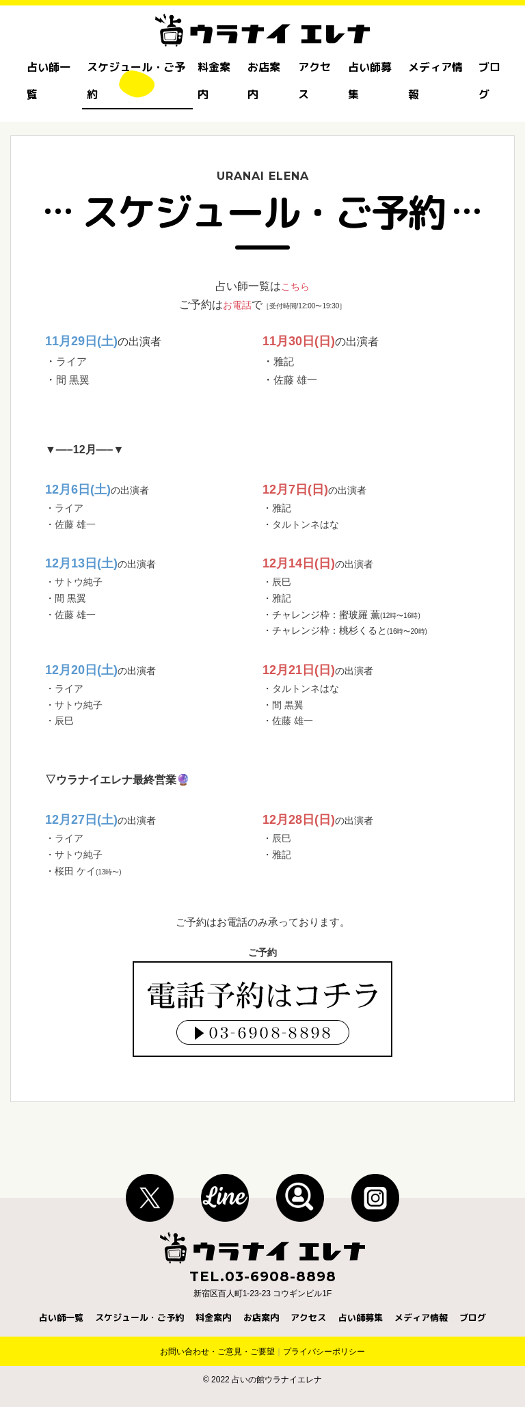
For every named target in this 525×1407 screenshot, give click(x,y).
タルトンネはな (305, 524)
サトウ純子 (79, 581)
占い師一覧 (48, 80)
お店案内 (263, 80)
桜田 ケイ (88, 871)
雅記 (284, 361)
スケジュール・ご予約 (136, 80)
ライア (72, 361)
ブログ (489, 80)
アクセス (314, 80)
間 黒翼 (74, 380)
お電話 (237, 304)
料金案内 (214, 80)
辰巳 (281, 581)
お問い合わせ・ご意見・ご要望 (217, 1351)
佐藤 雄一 (296, 380)
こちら (295, 286)
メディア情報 (435, 80)
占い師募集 (370, 80)
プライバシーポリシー (324, 1351)
